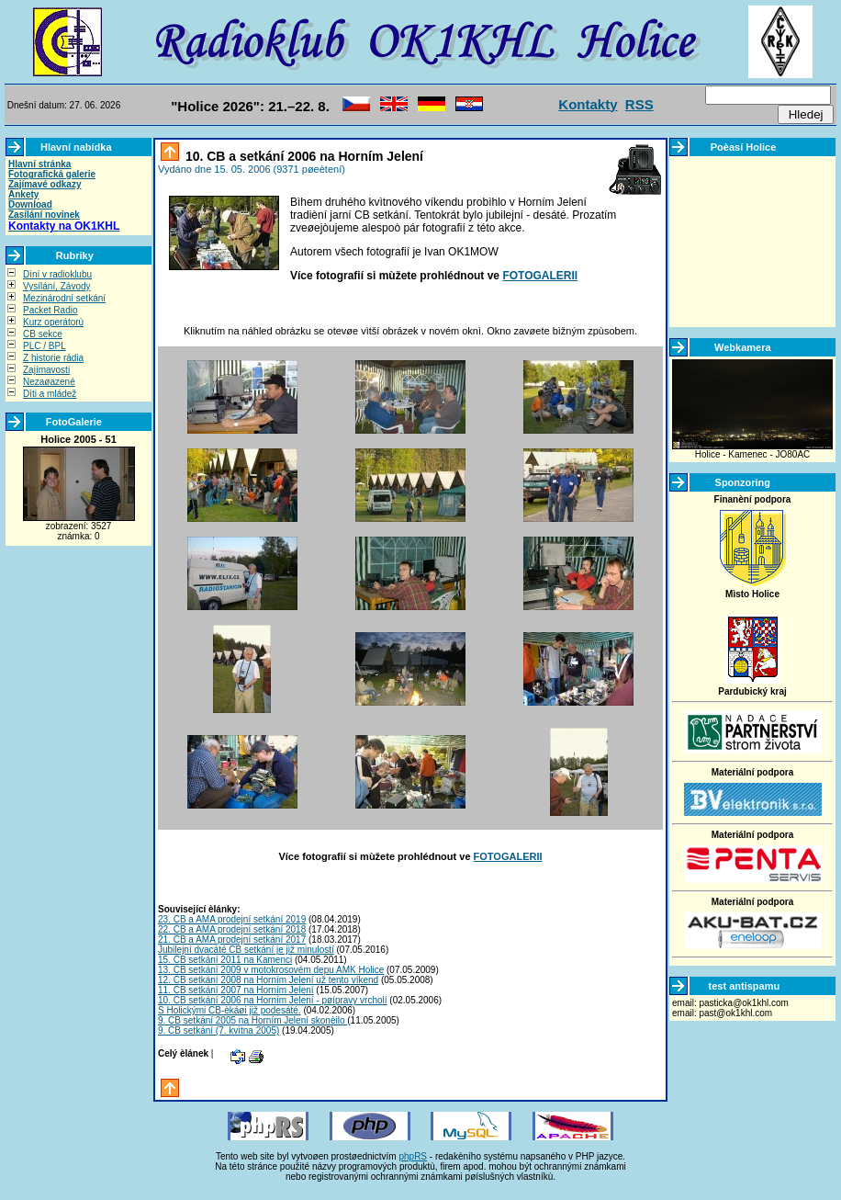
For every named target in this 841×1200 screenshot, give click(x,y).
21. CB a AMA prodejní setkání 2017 (232, 939)
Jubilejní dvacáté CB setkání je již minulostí (246, 950)
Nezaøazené (49, 382)
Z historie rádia (53, 358)
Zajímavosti (46, 370)
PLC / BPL (44, 346)
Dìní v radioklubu (57, 274)
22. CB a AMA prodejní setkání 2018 (232, 929)
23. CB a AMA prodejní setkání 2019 (232, 919)
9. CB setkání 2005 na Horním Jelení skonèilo (252, 1020)
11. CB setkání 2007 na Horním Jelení (236, 990)
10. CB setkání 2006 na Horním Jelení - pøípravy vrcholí (272, 1000)
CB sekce (42, 334)
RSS (639, 104)
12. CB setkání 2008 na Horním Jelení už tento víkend (268, 980)
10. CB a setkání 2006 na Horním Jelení (302, 156)
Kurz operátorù (53, 322)
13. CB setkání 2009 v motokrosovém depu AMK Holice (271, 970)
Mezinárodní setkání (64, 298)
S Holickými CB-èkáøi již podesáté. (229, 1010)
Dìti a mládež (49, 394)
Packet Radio (50, 310)
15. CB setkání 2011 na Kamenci (225, 960)
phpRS (412, 1156)
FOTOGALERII (539, 275)
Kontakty (587, 104)
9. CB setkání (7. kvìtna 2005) (218, 1030)
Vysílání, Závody (57, 286)
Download (30, 204)
